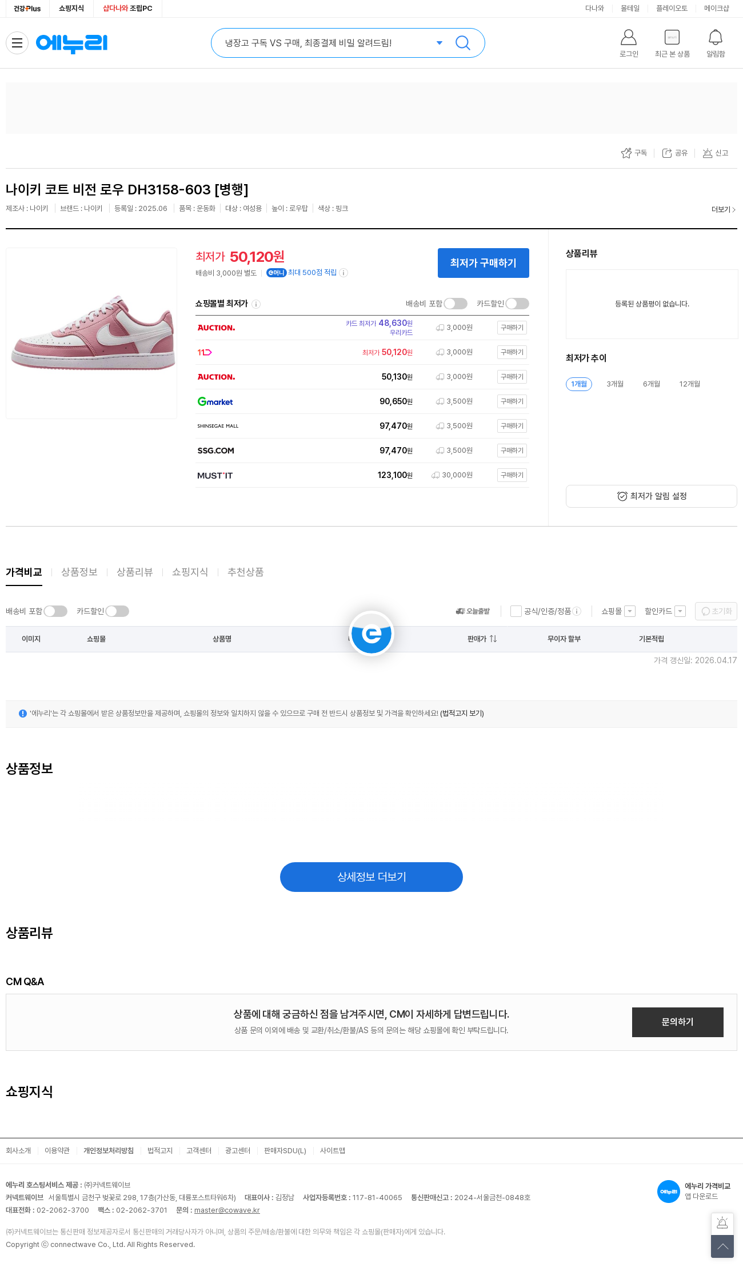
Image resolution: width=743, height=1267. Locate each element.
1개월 (579, 384)
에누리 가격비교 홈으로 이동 (71, 42)
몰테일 (630, 8)
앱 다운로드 (697, 1191)
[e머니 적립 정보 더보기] (344, 272)
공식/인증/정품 (547, 611)
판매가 (477, 639)
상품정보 (79, 572)
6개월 (651, 384)
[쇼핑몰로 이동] (359, 327)
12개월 (690, 384)
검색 (463, 43)
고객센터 (198, 1150)
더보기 (721, 209)
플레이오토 (672, 8)
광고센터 (237, 1150)
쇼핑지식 (71, 8)
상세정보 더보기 (371, 877)
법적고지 (160, 1150)
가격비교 (24, 572)
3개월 (615, 384)
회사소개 (18, 1150)
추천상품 (245, 572)
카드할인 (490, 303)
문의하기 (678, 1022)
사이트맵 (332, 1150)
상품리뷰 (135, 572)
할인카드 (658, 611)
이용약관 (57, 1150)
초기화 (722, 611)
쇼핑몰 (611, 611)
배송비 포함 (424, 303)
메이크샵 (716, 8)
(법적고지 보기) (462, 713)
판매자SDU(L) (285, 1150)
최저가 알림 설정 (658, 496)
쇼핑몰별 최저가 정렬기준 (256, 304)
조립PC (128, 8)
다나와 (594, 8)
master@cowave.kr (227, 1210)
